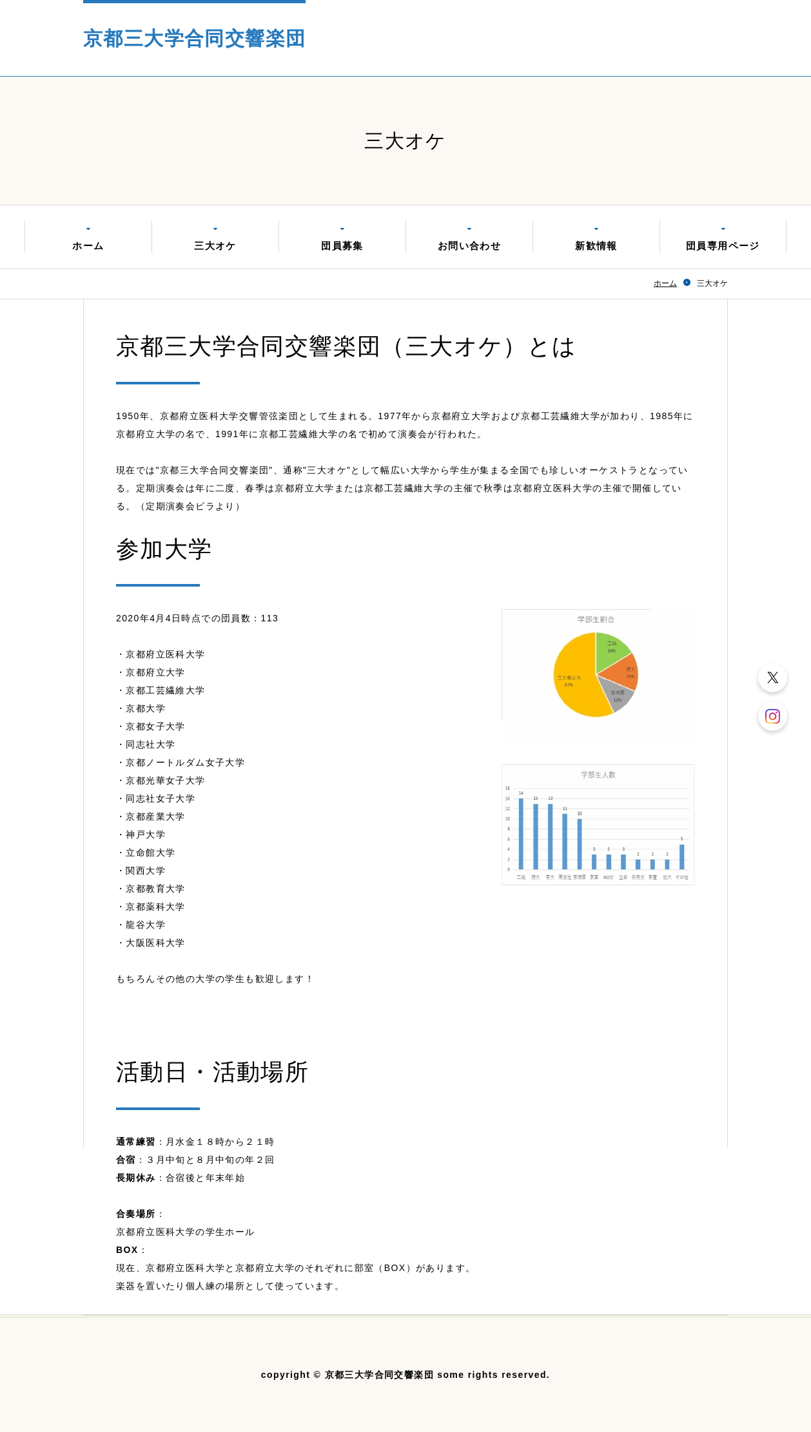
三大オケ (215, 245)
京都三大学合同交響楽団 (194, 38)
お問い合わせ (469, 245)
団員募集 (342, 245)
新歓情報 (596, 245)
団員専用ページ (723, 245)
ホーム (88, 245)
